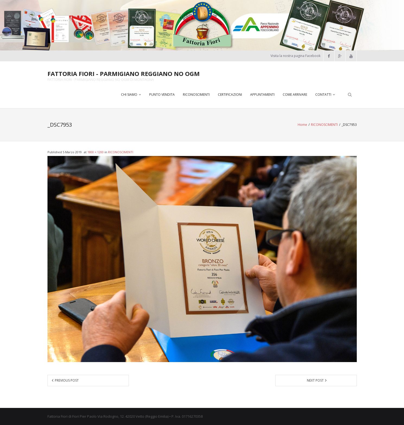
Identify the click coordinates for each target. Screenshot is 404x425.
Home (302, 124)
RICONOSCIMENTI (324, 124)
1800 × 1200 (95, 152)
